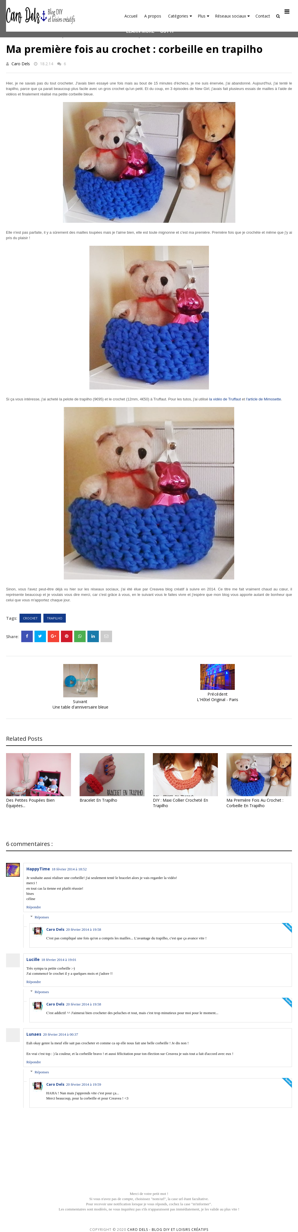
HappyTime (38, 869)
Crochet (30, 618)
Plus (203, 16)
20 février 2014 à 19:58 (83, 929)
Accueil (130, 16)
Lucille (33, 959)
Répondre (33, 907)
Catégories (180, 16)
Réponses (42, 917)
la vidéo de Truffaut (225, 399)
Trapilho (54, 618)
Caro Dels (20, 63)
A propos (152, 16)
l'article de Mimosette (263, 399)
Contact (262, 16)
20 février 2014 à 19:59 (83, 1084)
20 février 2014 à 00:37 (60, 1034)
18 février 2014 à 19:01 (58, 959)
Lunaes (33, 1034)
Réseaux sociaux (232, 16)
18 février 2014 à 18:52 (69, 869)
